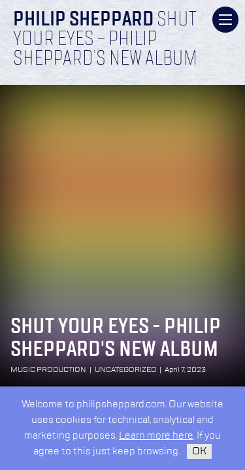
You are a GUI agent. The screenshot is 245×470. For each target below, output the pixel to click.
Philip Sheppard (83, 20)
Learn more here (156, 436)
